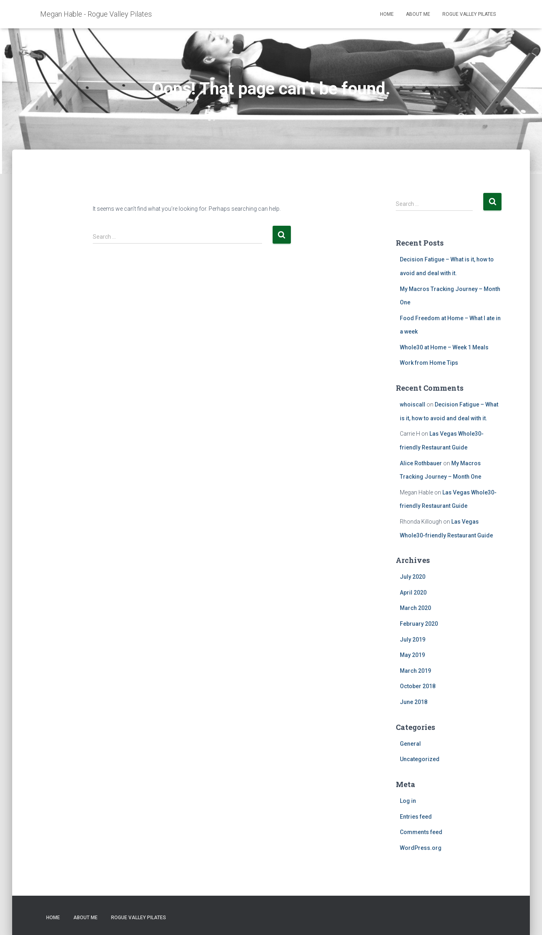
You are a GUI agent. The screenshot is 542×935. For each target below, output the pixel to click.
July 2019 (412, 639)
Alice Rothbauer (421, 463)
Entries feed (416, 816)
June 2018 (413, 702)
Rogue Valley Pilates (469, 14)
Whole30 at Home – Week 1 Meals (444, 347)
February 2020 (419, 623)
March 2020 (415, 608)
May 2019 (412, 655)
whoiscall (412, 404)
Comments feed (421, 832)
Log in (408, 801)
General (410, 743)
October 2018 (417, 686)
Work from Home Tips (429, 362)
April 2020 (413, 592)
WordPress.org (421, 848)
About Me (418, 14)
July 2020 (412, 576)
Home (387, 14)
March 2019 (415, 671)
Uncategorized (420, 759)
